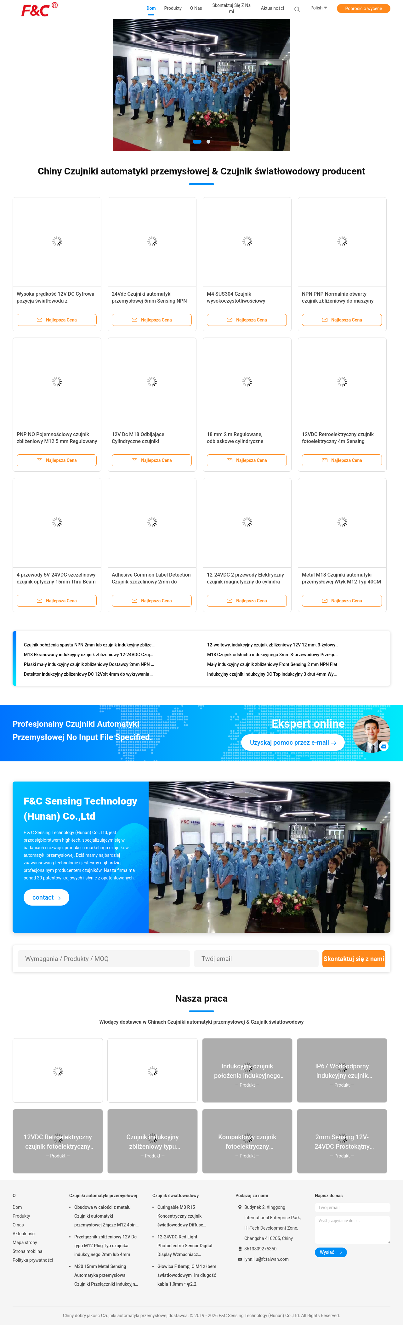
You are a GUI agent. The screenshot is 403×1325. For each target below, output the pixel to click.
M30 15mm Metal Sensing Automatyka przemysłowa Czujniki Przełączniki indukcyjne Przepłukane (105, 1276)
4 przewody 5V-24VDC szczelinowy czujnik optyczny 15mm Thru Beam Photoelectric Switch (56, 582)
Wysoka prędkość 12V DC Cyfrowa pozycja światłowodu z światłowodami (55, 301)
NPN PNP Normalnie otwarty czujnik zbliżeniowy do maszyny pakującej (338, 301)
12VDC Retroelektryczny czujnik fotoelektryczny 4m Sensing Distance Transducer (338, 441)
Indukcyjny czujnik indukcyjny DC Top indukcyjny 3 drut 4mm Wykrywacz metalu (272, 675)
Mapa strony (25, 1242)
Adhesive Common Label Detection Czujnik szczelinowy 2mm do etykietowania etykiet (151, 582)
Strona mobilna (28, 1251)
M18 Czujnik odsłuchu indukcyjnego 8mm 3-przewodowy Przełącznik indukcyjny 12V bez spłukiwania (272, 655)
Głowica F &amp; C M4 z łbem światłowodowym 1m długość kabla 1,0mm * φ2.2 (186, 1275)
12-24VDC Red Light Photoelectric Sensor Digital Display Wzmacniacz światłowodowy (184, 1246)
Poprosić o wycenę (363, 8)
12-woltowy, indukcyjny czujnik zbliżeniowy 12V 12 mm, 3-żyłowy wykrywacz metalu (272, 646)
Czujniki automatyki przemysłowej (103, 1195)
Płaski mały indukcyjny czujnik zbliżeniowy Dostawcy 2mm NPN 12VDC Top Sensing (89, 665)
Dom (17, 1207)
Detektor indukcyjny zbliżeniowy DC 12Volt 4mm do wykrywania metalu (89, 675)
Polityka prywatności (33, 1260)
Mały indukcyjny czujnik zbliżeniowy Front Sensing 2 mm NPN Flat (272, 665)
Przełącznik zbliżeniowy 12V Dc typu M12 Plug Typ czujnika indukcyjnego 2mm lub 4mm (105, 1245)
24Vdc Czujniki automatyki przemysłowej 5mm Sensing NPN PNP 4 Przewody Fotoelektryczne (149, 301)
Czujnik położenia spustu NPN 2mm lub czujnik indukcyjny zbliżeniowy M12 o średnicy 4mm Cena (89, 646)
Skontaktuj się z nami (354, 959)
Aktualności (24, 1233)
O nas (18, 1224)
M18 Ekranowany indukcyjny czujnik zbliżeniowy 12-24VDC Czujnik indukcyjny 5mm (89, 655)
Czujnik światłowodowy (175, 1195)
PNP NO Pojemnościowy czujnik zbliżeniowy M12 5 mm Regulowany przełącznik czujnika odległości (57, 441)
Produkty (21, 1216)
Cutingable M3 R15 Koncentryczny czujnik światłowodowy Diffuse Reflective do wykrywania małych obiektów (190, 1217)
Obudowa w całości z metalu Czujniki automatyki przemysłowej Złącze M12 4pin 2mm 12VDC (104, 1217)
